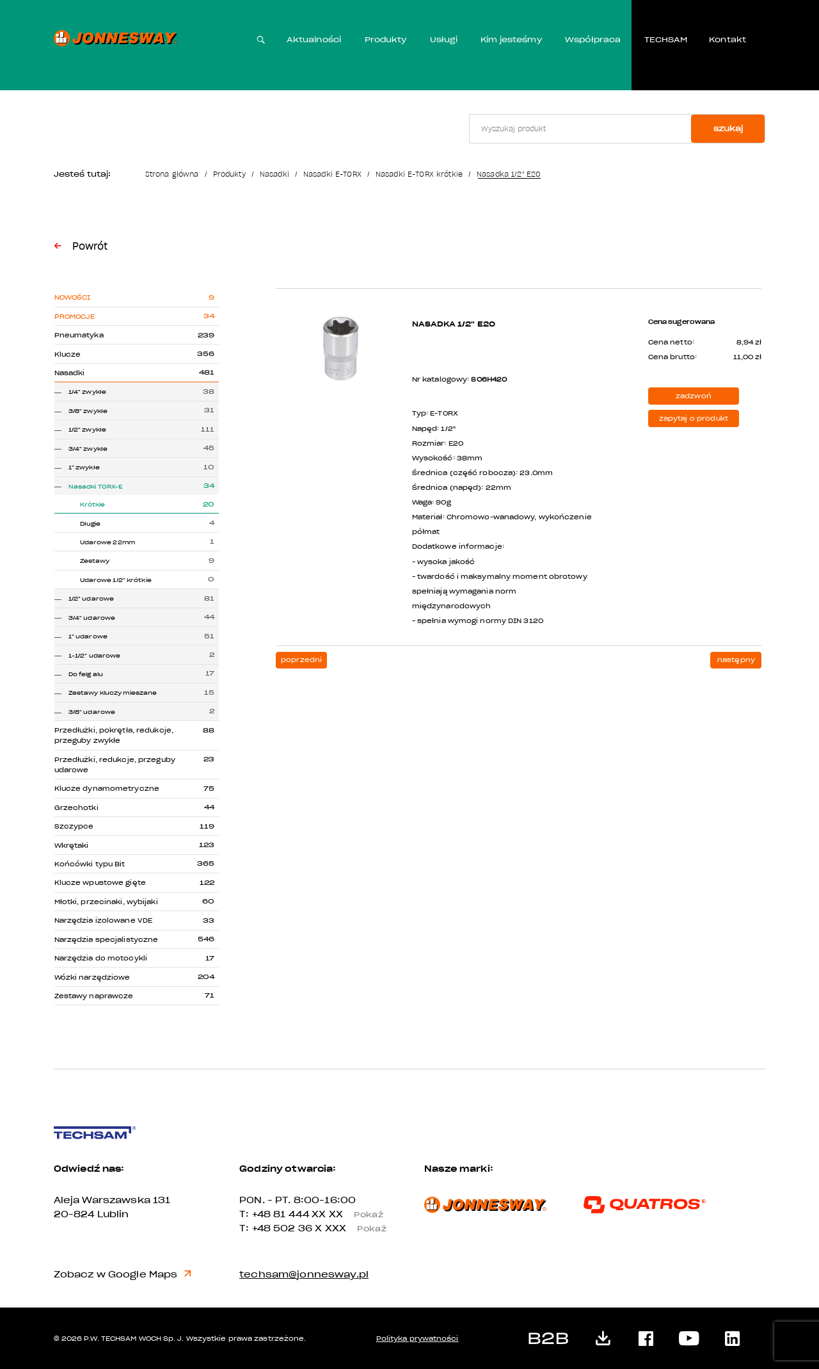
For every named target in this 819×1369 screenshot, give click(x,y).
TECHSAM (666, 39)
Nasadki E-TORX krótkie (419, 174)
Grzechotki (76, 807)
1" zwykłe (84, 467)
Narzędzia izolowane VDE (103, 920)
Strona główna (172, 174)
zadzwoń (694, 396)
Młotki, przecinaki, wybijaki (106, 901)
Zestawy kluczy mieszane (112, 693)
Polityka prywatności (417, 1338)
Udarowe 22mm (107, 542)
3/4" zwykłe (87, 449)
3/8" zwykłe (87, 411)
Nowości (72, 297)
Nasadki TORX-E (95, 486)
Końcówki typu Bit (89, 864)
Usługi (443, 39)
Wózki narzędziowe (92, 977)
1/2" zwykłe (87, 429)
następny (736, 659)
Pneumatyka (79, 335)
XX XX (352, 1214)
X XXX (355, 1228)
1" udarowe (87, 636)
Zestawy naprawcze (94, 996)
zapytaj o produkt (693, 418)
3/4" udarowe (91, 618)
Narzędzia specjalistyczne (106, 939)
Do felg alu (85, 674)
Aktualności (314, 39)
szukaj (728, 128)
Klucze (67, 354)
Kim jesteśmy (511, 39)
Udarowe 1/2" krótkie (116, 580)
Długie (90, 524)
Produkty (386, 39)
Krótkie (93, 504)
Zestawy (95, 561)
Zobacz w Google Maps (123, 1274)
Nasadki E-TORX (332, 174)
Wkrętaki (71, 845)
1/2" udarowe (91, 598)
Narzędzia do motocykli (100, 958)
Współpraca (593, 39)
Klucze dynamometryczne (106, 788)
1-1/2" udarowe (94, 655)
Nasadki (274, 174)
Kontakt (727, 39)
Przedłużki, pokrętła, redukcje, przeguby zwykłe (113, 735)
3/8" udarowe (91, 712)
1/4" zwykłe (87, 392)
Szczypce (74, 826)
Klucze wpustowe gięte (100, 882)
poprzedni (301, 659)
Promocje (74, 316)
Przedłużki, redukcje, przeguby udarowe (114, 765)
